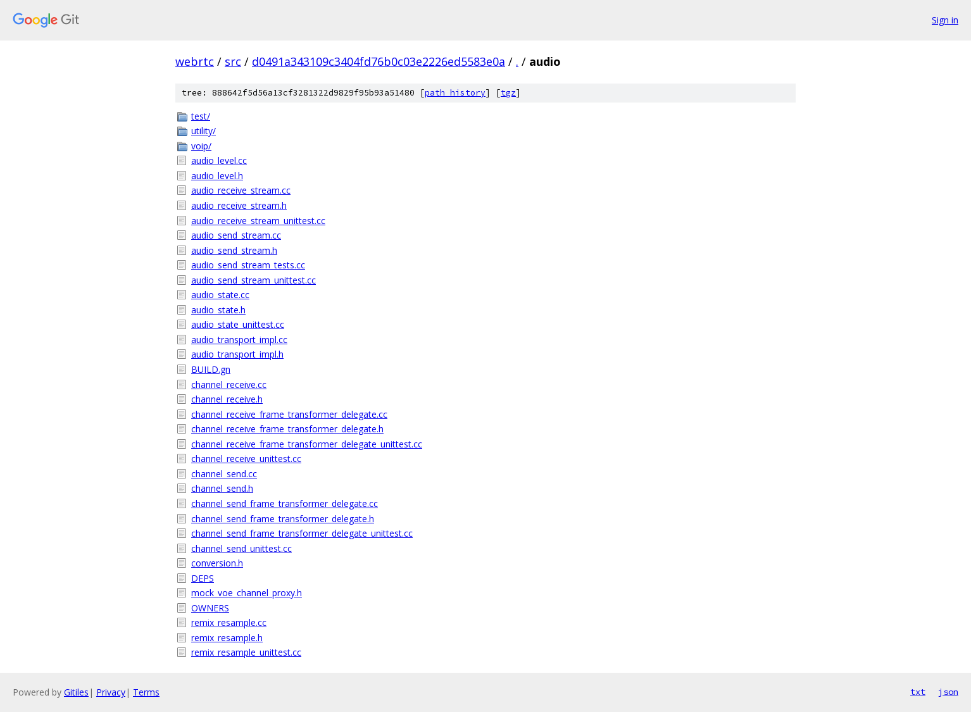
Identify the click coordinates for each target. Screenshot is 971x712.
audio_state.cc (220, 295)
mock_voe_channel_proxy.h (246, 593)
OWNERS (210, 608)
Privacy (110, 692)
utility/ (203, 131)
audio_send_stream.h (234, 250)
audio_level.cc (219, 160)
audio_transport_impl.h (237, 354)
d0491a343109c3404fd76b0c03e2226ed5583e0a (378, 61)
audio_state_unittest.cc (237, 324)
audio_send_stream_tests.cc (248, 265)
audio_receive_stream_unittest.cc (258, 221)
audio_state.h (218, 310)
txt (917, 691)
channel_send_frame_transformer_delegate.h (282, 519)
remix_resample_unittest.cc (246, 652)
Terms (146, 692)
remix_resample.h (227, 638)
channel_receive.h (227, 399)
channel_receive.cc (228, 384)
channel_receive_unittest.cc (246, 459)
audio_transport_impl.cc (239, 340)
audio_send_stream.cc (236, 235)
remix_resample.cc (228, 622)
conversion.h (217, 563)
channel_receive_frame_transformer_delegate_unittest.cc (306, 444)
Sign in (945, 20)
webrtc (194, 61)
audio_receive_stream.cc (241, 190)
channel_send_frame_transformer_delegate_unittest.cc (302, 533)
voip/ (201, 146)
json (948, 691)
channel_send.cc (224, 474)
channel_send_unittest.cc (241, 548)
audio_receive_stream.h (239, 205)
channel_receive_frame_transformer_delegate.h (287, 429)
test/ (200, 116)
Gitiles (76, 692)
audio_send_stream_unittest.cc (253, 280)
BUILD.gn (210, 369)
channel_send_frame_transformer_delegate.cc (284, 503)
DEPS (202, 578)
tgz (508, 92)
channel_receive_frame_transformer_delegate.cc (289, 414)
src (233, 61)
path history (455, 92)
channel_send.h (222, 488)
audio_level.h (217, 176)
